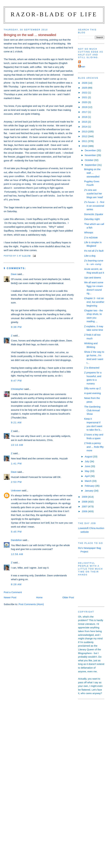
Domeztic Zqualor (93, 214)
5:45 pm (16, 531)
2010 (85, 146)
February (90, 485)
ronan (82, 66)
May (87, 471)
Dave (14, 274)
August (89, 456)
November (91, 155)
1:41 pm (16, 463)
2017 (85, 112)
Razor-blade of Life (54, 14)
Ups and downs (92, 277)
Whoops (88, 232)
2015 (85, 121)
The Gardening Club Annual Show (92, 410)
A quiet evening (92, 393)
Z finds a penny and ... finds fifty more (94, 447)
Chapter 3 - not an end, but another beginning (94, 302)
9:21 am (16, 422)
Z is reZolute (91, 237)
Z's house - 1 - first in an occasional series (94, 206)
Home (39, 597)
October (89, 160)
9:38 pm (16, 327)
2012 (85, 136)
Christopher (17, 389)
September (91, 165)
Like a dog (89, 255)
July (87, 461)
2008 (85, 501)
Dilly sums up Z (92, 388)
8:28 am (16, 584)
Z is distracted (91, 367)
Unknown (16, 490)
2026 (85, 82)
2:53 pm (16, 482)
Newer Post (10, 597)
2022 (85, 92)
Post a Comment (13, 592)
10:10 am (17, 445)
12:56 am (17, 554)
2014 (85, 126)
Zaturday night (92, 219)
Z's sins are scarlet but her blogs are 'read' (93, 194)
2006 (85, 511)
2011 (85, 141)
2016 (85, 117)
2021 (85, 97)
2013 (85, 131)
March (88, 481)
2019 (85, 107)
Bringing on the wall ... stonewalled (92, 173)
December (91, 150)
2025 (85, 87)
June (88, 466)
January (89, 490)
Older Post (68, 597)
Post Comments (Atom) (31, 604)
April (87, 476)
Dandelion (16, 540)
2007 (85, 506)
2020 (85, 102)
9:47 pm (16, 380)
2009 (85, 496)
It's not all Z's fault (93, 250)
